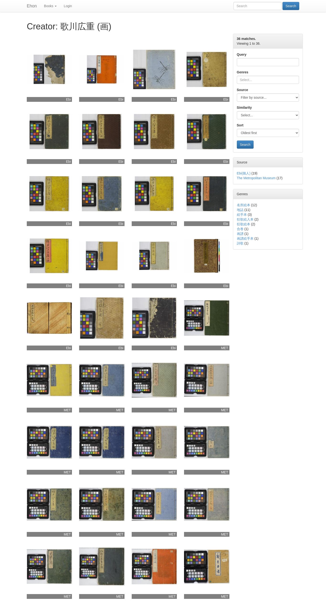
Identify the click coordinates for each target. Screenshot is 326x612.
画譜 (240, 234)
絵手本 (242, 215)
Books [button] (50, 6)
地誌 (240, 210)
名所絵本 (243, 205)
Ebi (68, 99)
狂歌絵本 (243, 224)
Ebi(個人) (244, 173)
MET (224, 348)
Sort (240, 125)
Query (241, 54)
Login (68, 6)
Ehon (32, 6)
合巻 (240, 229)
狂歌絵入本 (245, 219)
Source (242, 90)
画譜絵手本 (245, 238)
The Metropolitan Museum (256, 178)
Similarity (244, 107)
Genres (242, 72)
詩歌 (240, 243)
